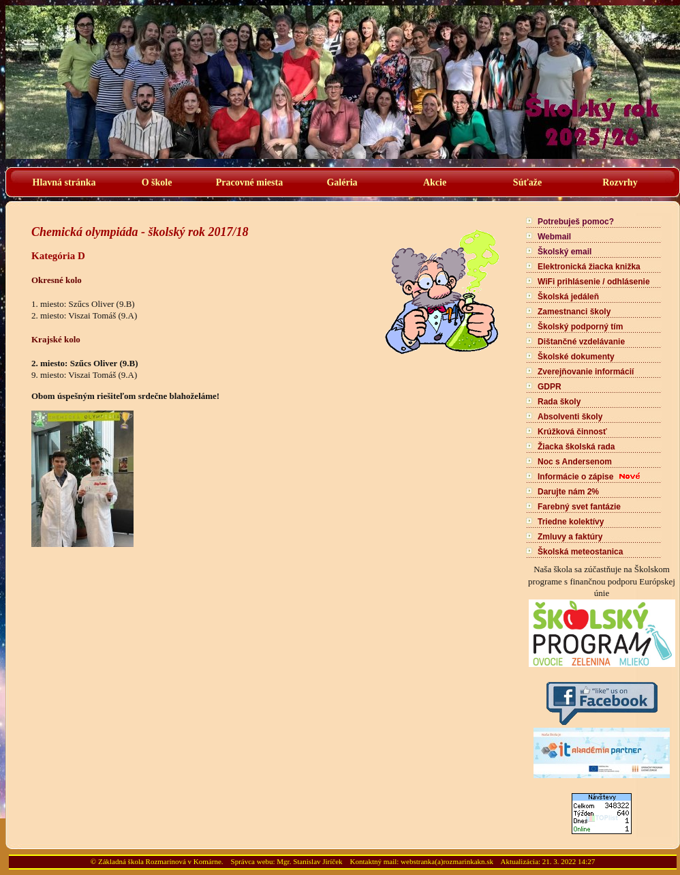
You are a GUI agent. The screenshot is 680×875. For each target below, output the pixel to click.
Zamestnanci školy (574, 311)
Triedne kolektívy (571, 522)
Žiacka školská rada (576, 446)
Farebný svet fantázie (579, 506)
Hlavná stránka (64, 182)
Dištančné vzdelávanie (581, 341)
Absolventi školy (570, 416)
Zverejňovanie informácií (586, 371)
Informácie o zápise (575, 476)
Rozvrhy (619, 182)
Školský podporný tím (580, 326)
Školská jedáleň (568, 296)
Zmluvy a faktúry (570, 537)
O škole (157, 182)
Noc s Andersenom (575, 461)
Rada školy (559, 401)
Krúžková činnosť (572, 431)
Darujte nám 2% (568, 491)
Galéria (341, 182)
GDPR (549, 386)
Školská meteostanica (580, 552)
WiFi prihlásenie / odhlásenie (594, 281)
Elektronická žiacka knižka (589, 266)
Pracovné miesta (249, 182)
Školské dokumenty (576, 356)
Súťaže (527, 182)
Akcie (434, 182)
